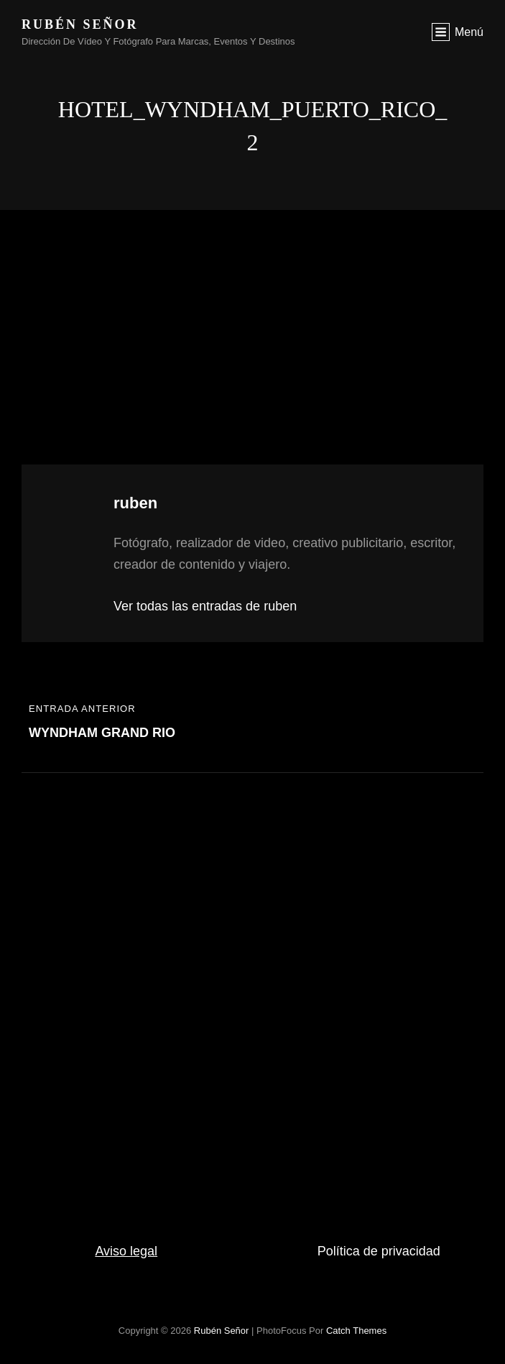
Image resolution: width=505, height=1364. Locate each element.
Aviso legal (126, 1251)
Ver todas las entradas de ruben (205, 606)
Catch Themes (356, 1330)
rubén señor (80, 24)
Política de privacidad (379, 1251)
